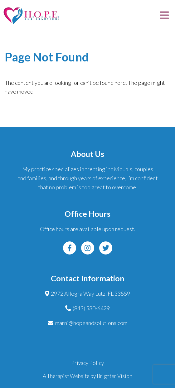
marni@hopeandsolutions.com (91, 322)
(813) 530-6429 (91, 308)
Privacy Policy (87, 363)
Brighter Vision (114, 376)
